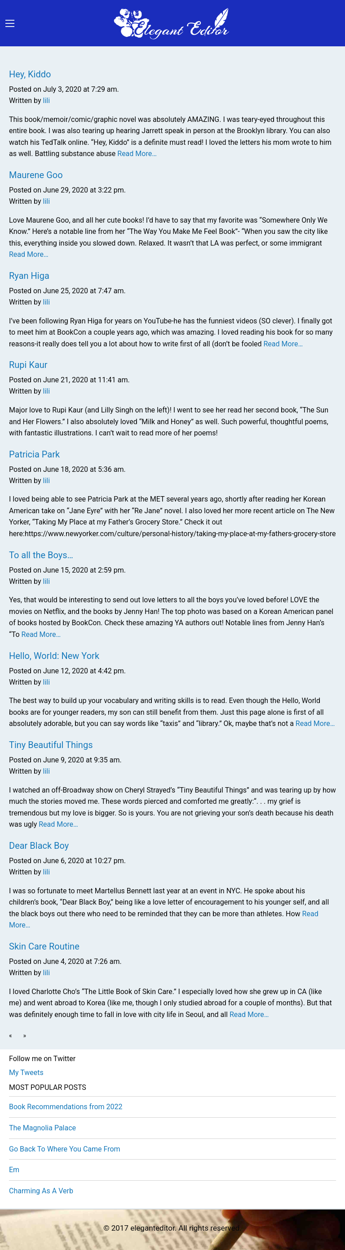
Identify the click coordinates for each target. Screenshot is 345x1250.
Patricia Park (34, 454)
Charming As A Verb (41, 1191)
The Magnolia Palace (42, 1128)
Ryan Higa (29, 275)
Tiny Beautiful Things (51, 744)
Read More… (136, 153)
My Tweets (26, 1072)
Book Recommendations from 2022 (65, 1106)
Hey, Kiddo (30, 74)
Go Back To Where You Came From (64, 1149)
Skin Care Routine (44, 946)
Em (14, 1169)
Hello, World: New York (54, 655)
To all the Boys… (41, 555)
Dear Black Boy (39, 845)
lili (46, 100)
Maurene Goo (36, 175)
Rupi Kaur (28, 364)
